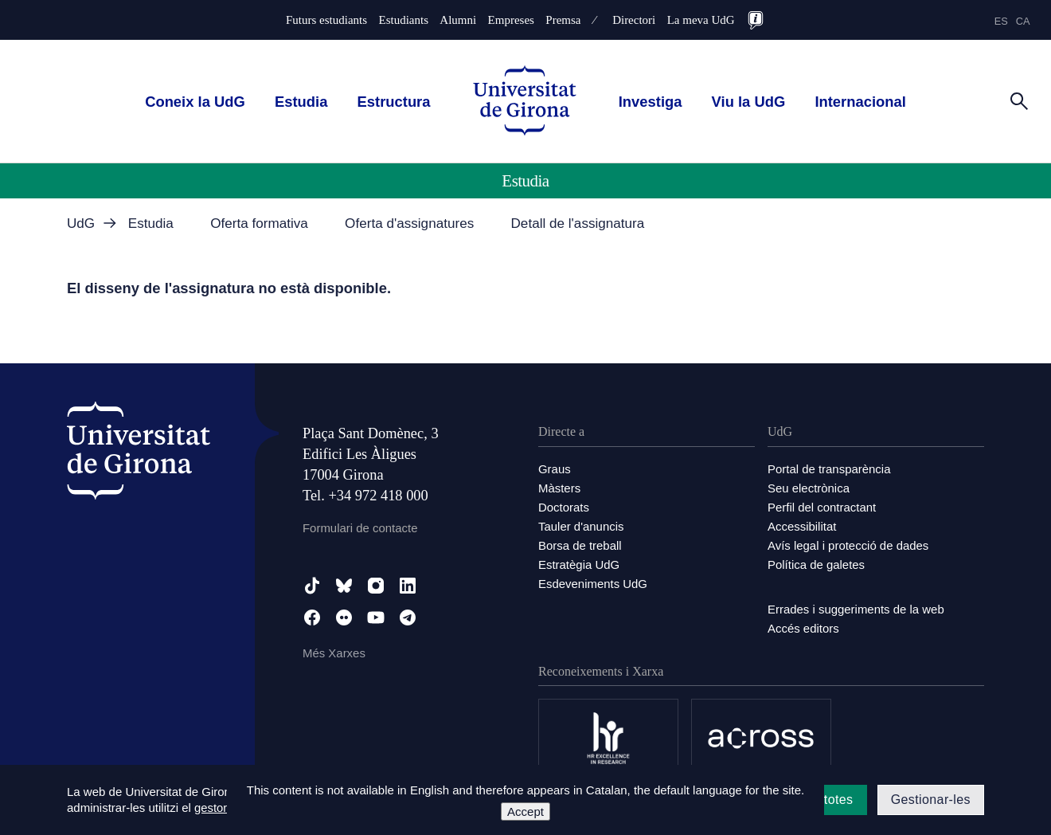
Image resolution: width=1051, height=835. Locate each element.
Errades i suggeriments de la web (856, 609)
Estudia (301, 101)
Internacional (860, 101)
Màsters (559, 488)
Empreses (511, 20)
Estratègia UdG (579, 564)
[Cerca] (1019, 100)
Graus (554, 469)
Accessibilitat (802, 526)
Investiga (650, 101)
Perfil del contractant (822, 507)
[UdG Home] (524, 101)
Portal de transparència (829, 469)
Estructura (394, 101)
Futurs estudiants (326, 20)
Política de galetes (816, 564)
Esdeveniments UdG (593, 583)
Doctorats (563, 507)
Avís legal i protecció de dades (848, 545)
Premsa (562, 20)
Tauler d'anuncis (581, 526)
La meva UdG (701, 20)
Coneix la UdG (195, 101)
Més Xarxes (334, 653)
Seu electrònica (809, 488)
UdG (81, 223)
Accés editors (803, 628)
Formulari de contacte (360, 528)
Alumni (458, 20)
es (1001, 21)
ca (1023, 21)
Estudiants (403, 20)
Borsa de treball (580, 545)
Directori (633, 20)
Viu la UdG (749, 101)
